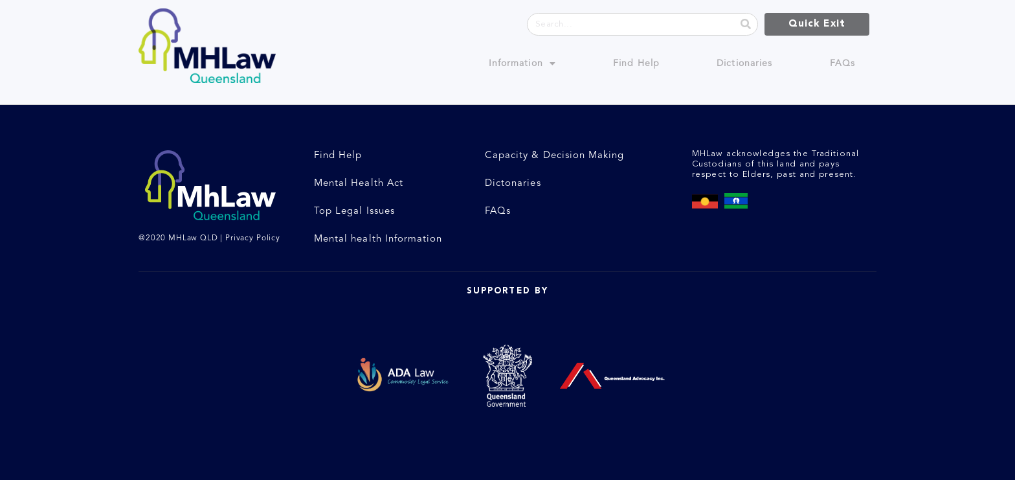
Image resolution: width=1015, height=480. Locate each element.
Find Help (636, 63)
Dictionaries (744, 63)
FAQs (842, 63)
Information (522, 63)
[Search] (746, 24)
